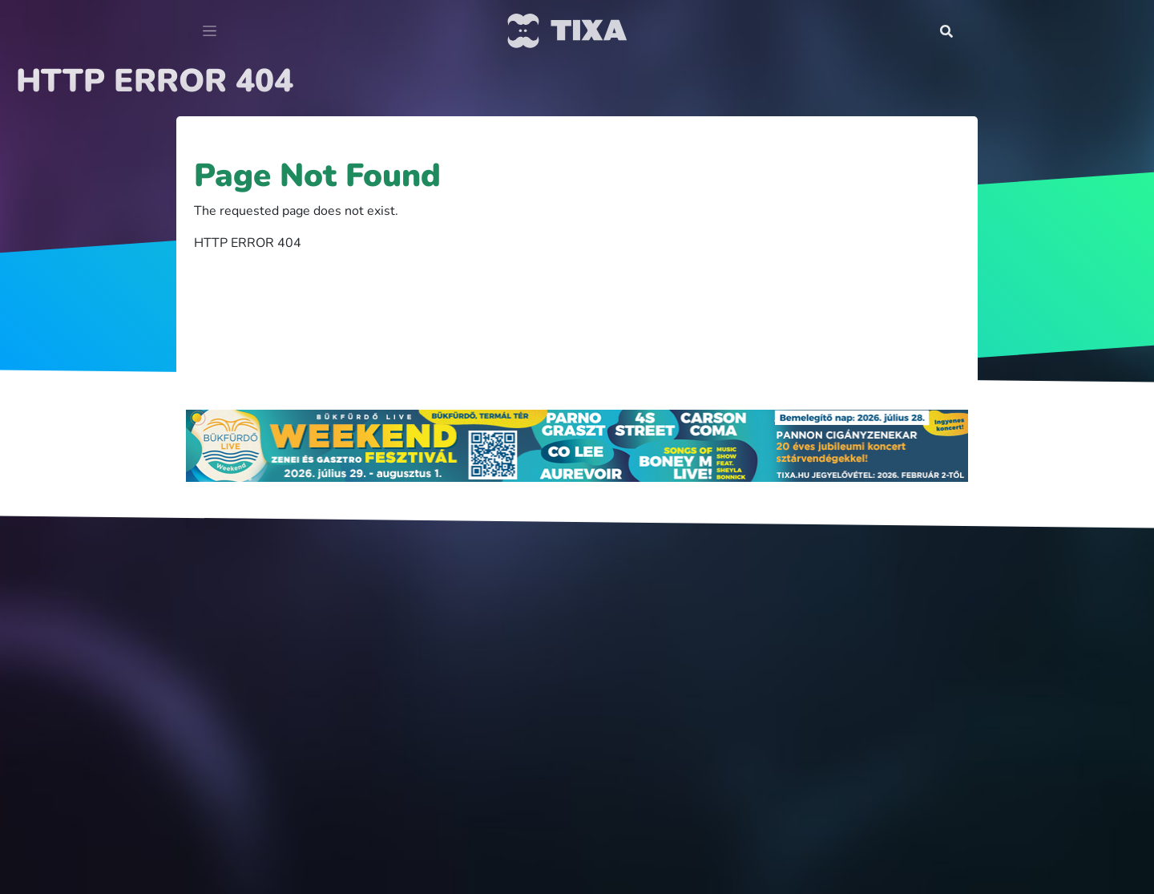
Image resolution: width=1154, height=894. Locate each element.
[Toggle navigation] (209, 31)
